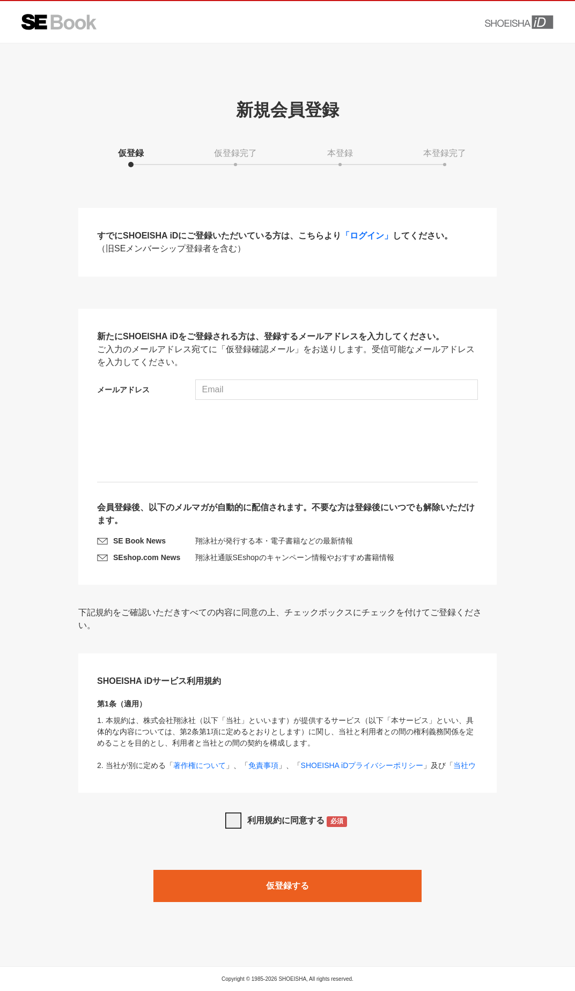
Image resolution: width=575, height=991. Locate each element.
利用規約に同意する (297, 821)
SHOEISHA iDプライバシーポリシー (362, 765)
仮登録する (287, 885)
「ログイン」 (367, 235)
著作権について (199, 765)
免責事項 (263, 765)
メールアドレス (123, 389)
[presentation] (287, 442)
